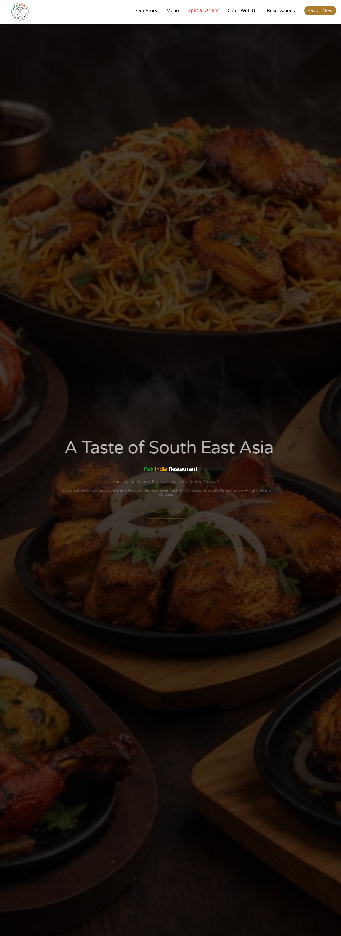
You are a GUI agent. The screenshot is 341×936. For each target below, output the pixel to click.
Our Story (146, 10)
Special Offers (203, 10)
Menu (172, 10)
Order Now (320, 10)
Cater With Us (243, 10)
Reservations (281, 10)
